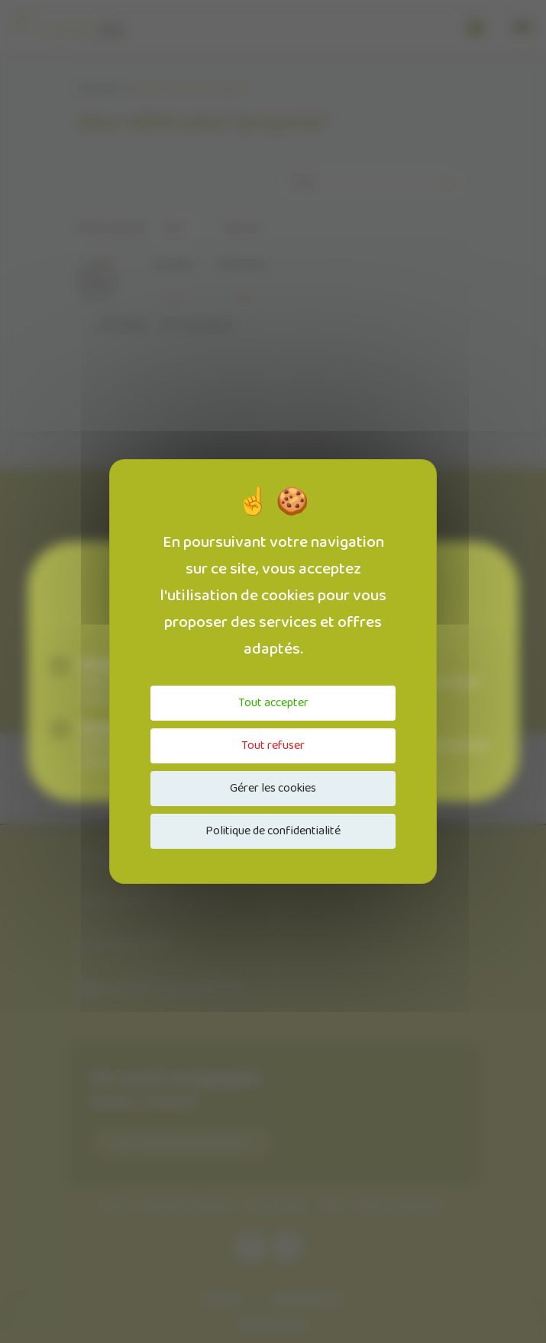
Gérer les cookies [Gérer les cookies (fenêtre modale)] (273, 788)
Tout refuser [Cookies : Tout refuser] (273, 745)
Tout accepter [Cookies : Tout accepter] (273, 702)
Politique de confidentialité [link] (273, 831)
